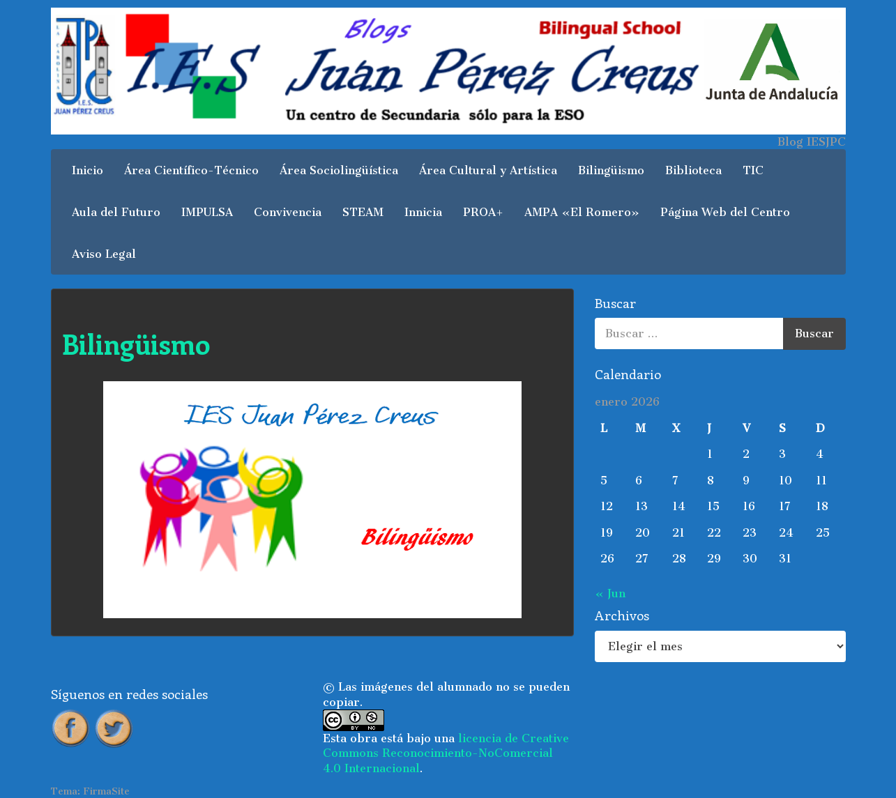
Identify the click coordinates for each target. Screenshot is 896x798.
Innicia (423, 212)
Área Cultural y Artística (488, 170)
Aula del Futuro (116, 212)
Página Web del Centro (725, 212)
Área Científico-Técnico (191, 170)
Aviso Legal (104, 254)
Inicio (87, 170)
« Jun (610, 593)
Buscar (814, 333)
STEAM (363, 212)
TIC (753, 170)
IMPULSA (207, 212)
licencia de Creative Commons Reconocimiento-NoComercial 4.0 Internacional (446, 753)
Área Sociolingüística (339, 170)
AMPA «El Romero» (581, 212)
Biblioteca (693, 170)
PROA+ (483, 212)
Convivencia (287, 212)
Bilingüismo (611, 170)
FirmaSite (106, 791)
